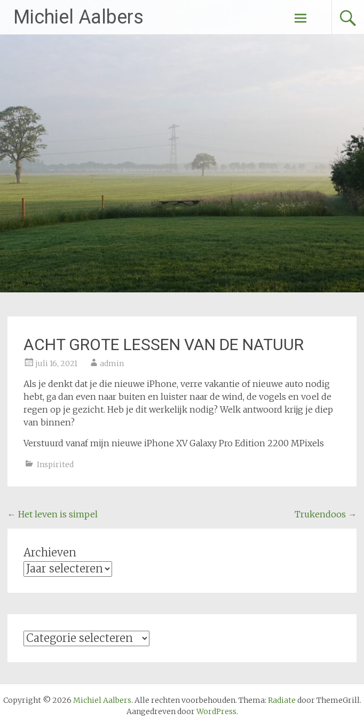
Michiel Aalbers (78, 17)
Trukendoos (326, 514)
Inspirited (55, 464)
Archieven (49, 552)
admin (112, 363)
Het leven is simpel (52, 514)
